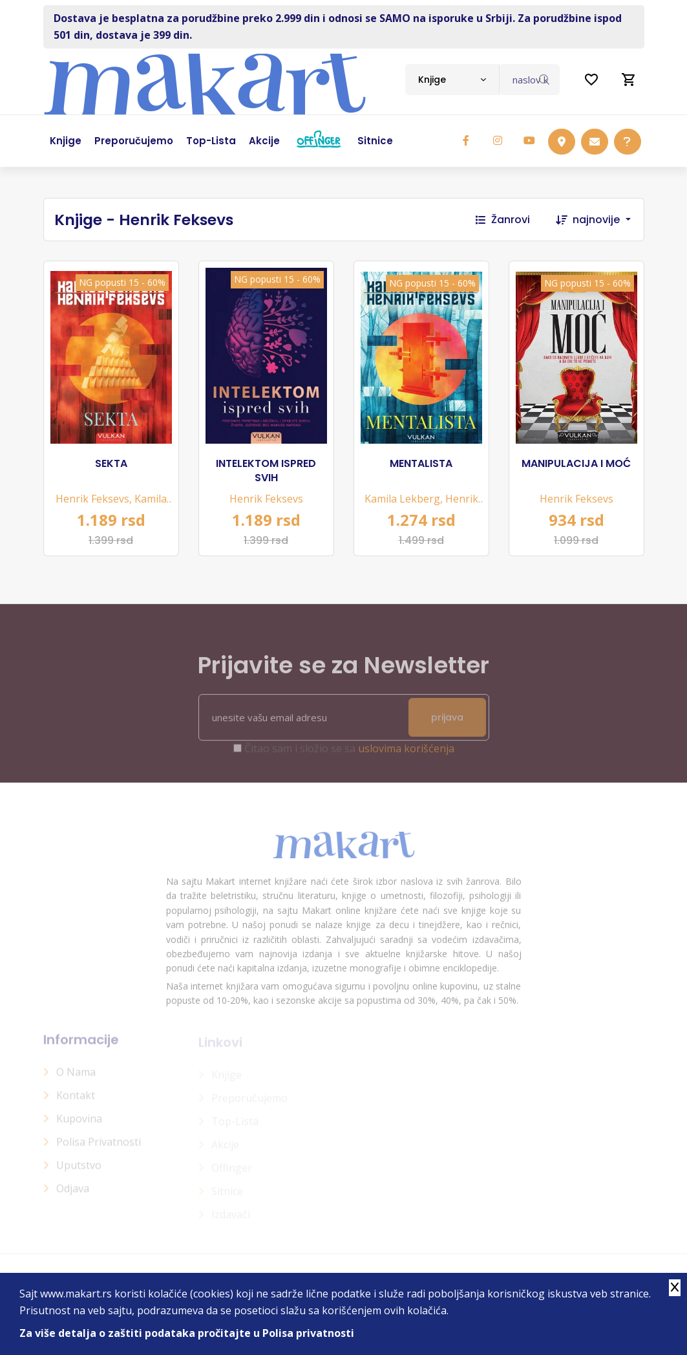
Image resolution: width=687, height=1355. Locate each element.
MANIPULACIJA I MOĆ (576, 464)
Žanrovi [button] (503, 219)
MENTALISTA (421, 464)
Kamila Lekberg (402, 499)
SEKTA (111, 464)
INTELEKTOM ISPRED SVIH (266, 471)
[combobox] (452, 79)
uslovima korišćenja (406, 755)
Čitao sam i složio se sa (349, 755)
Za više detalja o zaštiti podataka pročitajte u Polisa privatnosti (186, 1333)
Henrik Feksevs (92, 499)
